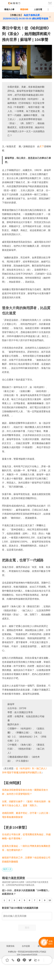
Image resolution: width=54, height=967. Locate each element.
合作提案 (26, 946)
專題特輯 (24, 9)
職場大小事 (9, 9)
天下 (41, 146)
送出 (27, 927)
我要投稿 (10, 946)
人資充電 (38, 9)
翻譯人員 (7, 869)
